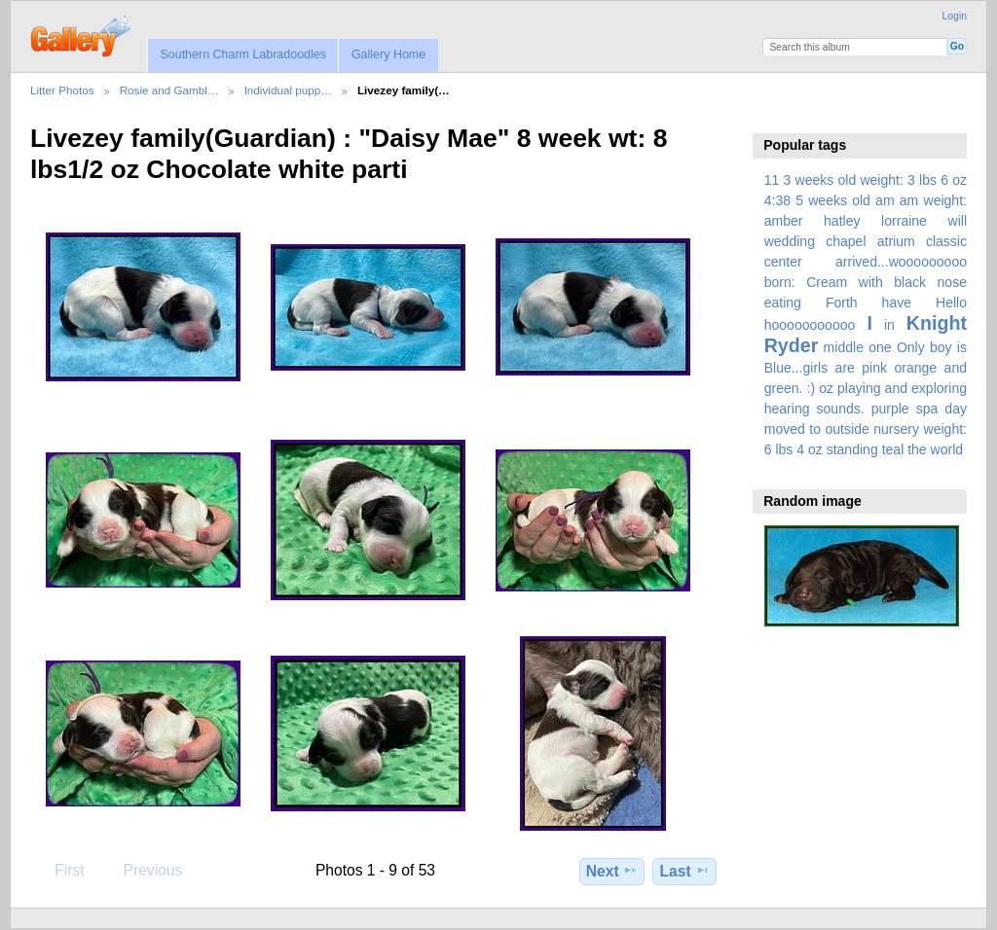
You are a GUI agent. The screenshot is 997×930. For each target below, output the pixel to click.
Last (685, 870)
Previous (143, 869)
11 (772, 180)
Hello (951, 302)
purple (890, 408)
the (917, 449)
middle (844, 347)
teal (893, 449)
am (885, 200)
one (879, 347)
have (896, 302)
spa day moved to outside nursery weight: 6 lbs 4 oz (865, 429)
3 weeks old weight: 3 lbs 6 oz (876, 180)
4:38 (777, 200)
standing (852, 449)
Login (954, 16)
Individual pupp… (288, 90)
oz (826, 388)
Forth (842, 302)
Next (612, 870)
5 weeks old (832, 200)
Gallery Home (388, 54)
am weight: (933, 200)
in (889, 325)
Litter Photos (62, 90)
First (60, 869)
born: (779, 282)
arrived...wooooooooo (901, 261)
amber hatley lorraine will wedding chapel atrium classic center (865, 241)
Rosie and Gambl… (169, 90)
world (947, 449)
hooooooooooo (810, 325)
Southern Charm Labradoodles (243, 54)
